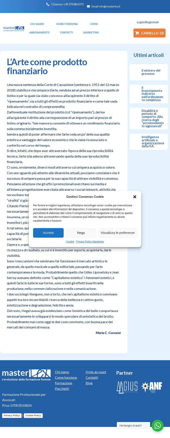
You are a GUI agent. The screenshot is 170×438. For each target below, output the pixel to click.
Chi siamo (62, 372)
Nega (81, 232)
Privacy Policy (12, 415)
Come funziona (66, 377)
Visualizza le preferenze (118, 232)
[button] (135, 197)
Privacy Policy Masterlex (90, 241)
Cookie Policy (33, 415)
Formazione (63, 383)
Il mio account (96, 372)
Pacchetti (62, 388)
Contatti (92, 377)
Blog (89, 383)
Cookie (70, 241)
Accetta (48, 232)
